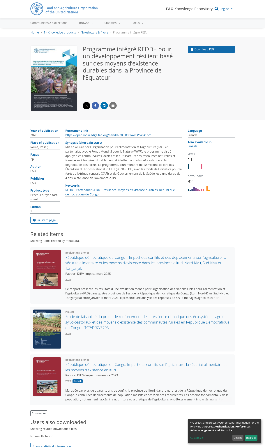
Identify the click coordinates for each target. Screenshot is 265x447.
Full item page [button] (44, 220)
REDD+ (70, 190)
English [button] (224, 9)
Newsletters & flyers (94, 32)
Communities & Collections (48, 23)
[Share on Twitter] (86, 105)
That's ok (251, 437)
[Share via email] (113, 105)
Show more (39, 413)
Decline (238, 437)
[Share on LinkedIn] (104, 105)
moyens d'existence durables (138, 190)
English (78, 381)
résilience (109, 190)
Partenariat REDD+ (89, 190)
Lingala (192, 146)
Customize (196, 437)
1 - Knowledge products (60, 32)
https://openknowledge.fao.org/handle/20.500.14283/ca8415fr (108, 135)
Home (35, 32)
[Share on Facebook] (95, 105)
